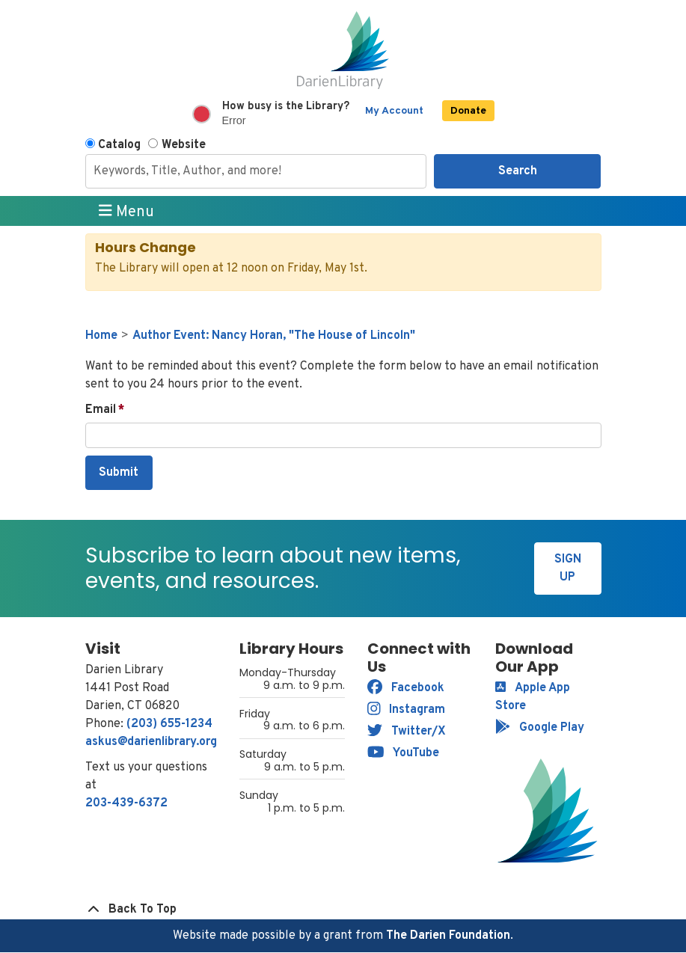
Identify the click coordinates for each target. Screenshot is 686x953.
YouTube (403, 753)
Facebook (405, 688)
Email (100, 409)
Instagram (406, 709)
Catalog (119, 145)
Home (101, 335)
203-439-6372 (126, 803)
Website (184, 145)
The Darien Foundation (448, 935)
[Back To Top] (343, 909)
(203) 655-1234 (169, 724)
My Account (394, 111)
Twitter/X (406, 731)
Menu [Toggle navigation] (126, 211)
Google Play (539, 727)
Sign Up (567, 568)
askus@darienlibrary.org (151, 742)
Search (517, 171)
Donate (468, 111)
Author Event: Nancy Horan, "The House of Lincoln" (273, 335)
